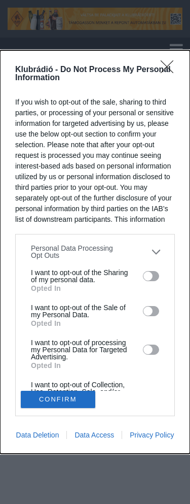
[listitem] (95, 252)
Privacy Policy (152, 435)
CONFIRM (58, 399)
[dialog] (95, 252)
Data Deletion (37, 435)
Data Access (94, 435)
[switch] (151, 276)
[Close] (170, 70)
